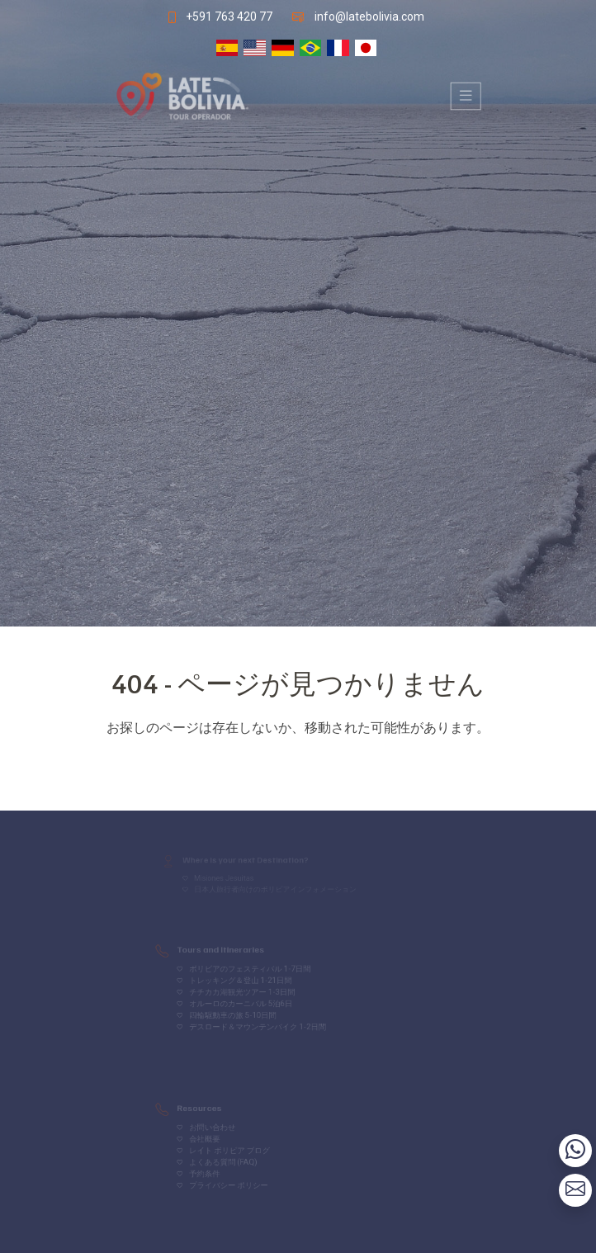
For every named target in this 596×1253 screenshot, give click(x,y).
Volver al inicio (298, 760)
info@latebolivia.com (371, 16)
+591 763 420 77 (227, 16)
